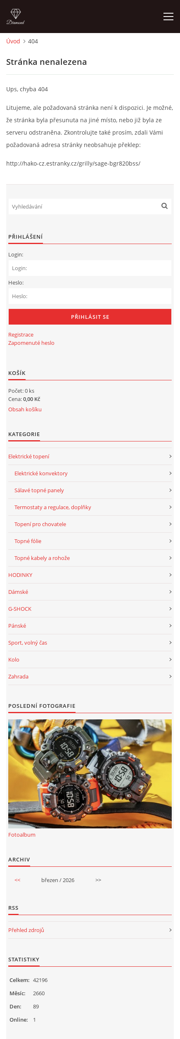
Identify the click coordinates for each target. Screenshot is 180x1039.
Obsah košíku (25, 409)
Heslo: (16, 282)
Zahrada (18, 676)
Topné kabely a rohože (42, 558)
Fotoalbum (22, 834)
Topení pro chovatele (40, 524)
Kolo (13, 659)
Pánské (17, 625)
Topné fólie (27, 541)
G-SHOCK (19, 608)
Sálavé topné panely (39, 490)
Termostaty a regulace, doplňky (52, 507)
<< (17, 880)
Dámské (18, 591)
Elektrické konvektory (41, 473)
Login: (15, 254)
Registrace (20, 334)
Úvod (13, 41)
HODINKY (20, 575)
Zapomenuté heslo (31, 342)
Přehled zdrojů (26, 930)
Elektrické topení (28, 456)
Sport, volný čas (27, 642)
